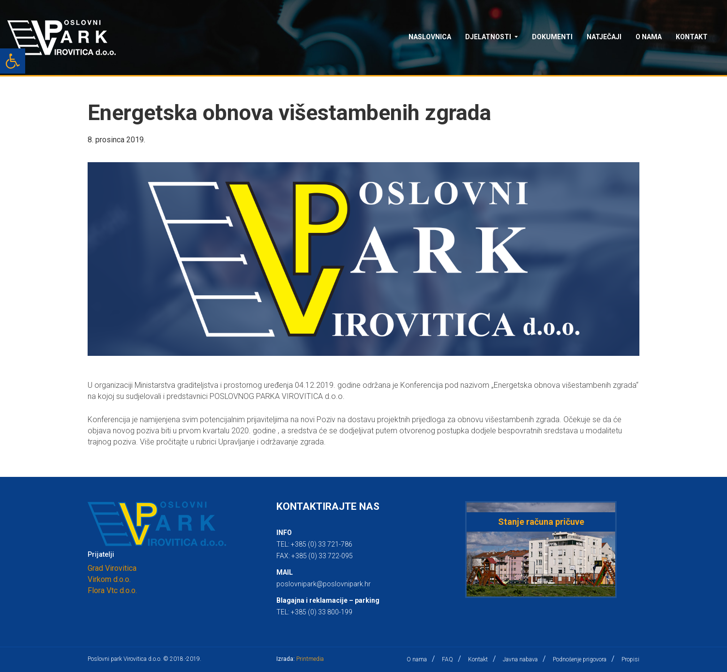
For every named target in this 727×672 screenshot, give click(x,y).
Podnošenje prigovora (579, 659)
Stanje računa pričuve (541, 522)
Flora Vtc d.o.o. (112, 590)
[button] (12, 61)
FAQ (447, 659)
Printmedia (310, 659)
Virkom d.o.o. (109, 579)
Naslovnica (430, 37)
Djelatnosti (488, 37)
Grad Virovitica (112, 568)
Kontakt (692, 37)
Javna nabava (520, 659)
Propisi (630, 659)
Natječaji (604, 37)
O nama (649, 37)
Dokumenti (552, 37)
